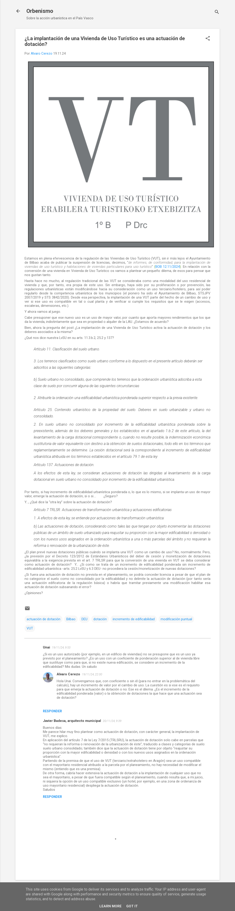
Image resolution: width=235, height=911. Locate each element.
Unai (46, 647)
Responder (52, 711)
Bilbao (71, 619)
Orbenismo (39, 11)
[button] (207, 39)
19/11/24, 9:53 (61, 647)
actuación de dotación (43, 619)
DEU (84, 619)
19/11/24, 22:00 (92, 674)
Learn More (110, 906)
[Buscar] (217, 13)
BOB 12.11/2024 (167, 267)
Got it (132, 906)
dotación (100, 619)
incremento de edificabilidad (134, 619)
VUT (30, 628)
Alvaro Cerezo (68, 674)
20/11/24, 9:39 (112, 721)
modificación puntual (176, 619)
